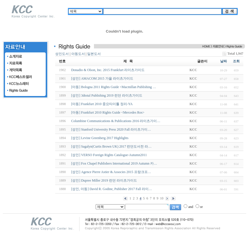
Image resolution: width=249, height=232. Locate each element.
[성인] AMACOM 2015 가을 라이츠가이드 (102, 78)
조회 (236, 61)
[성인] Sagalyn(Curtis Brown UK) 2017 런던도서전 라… (111, 146)
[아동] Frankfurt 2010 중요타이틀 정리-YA (101, 104)
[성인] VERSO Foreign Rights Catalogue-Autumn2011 (109, 155)
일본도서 (94, 54)
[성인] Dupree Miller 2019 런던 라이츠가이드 (104, 180)
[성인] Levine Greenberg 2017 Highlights (99, 138)
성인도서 (62, 54)
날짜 (223, 61)
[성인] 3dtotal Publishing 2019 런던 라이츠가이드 (106, 95)
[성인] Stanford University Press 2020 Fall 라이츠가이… (111, 129)
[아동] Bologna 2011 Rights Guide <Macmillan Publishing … (113, 87)
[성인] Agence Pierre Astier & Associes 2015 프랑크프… (111, 172)
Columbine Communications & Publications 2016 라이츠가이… (115, 121)
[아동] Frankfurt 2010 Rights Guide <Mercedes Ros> (107, 112)
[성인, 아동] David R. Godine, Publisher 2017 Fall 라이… (111, 189)
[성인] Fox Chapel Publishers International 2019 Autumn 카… (114, 163)
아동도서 (78, 54)
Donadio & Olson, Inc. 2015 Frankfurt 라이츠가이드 (108, 70)
